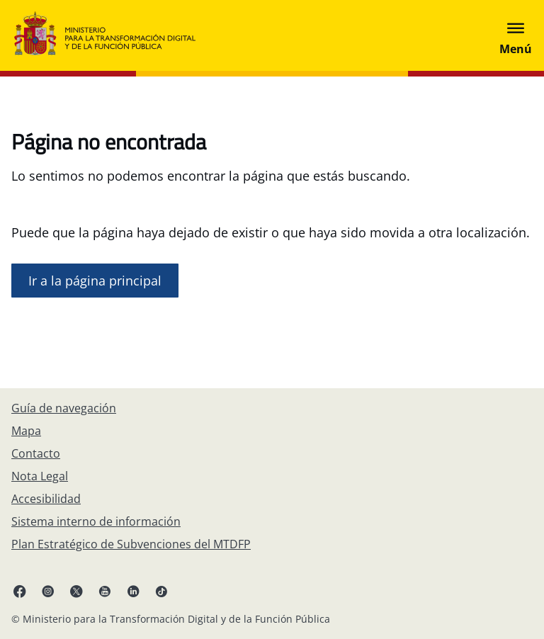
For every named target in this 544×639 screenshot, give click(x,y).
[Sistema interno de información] (96, 521)
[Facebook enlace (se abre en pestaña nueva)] (19, 590)
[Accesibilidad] (46, 498)
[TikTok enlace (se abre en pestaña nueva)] (161, 590)
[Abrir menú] (516, 35)
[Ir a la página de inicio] (94, 281)
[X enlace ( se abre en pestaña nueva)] (76, 590)
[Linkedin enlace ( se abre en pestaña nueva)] (133, 590)
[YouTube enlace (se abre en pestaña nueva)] (104, 590)
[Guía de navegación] (63, 408)
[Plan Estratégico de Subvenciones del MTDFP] (131, 544)
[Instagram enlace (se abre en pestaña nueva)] (48, 590)
